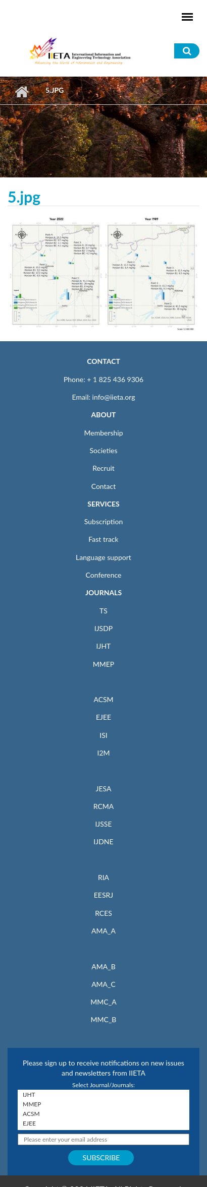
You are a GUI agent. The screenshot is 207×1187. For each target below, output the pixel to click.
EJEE (103, 717)
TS (103, 610)
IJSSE (103, 824)
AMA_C (103, 984)
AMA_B (103, 966)
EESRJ (103, 895)
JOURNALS (103, 592)
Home (21, 91)
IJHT (103, 646)
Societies (104, 450)
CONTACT (103, 361)
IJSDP (103, 628)
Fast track (103, 539)
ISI (103, 735)
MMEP (104, 664)
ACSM (103, 699)
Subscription (103, 521)
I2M (103, 752)
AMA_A (103, 930)
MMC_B (104, 1019)
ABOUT (103, 414)
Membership (103, 432)
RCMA (103, 806)
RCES (103, 913)
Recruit (103, 468)
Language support (103, 557)
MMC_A (103, 1001)
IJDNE (103, 841)
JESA (104, 788)
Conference (104, 575)
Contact (103, 486)
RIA (103, 877)
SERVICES (103, 503)
